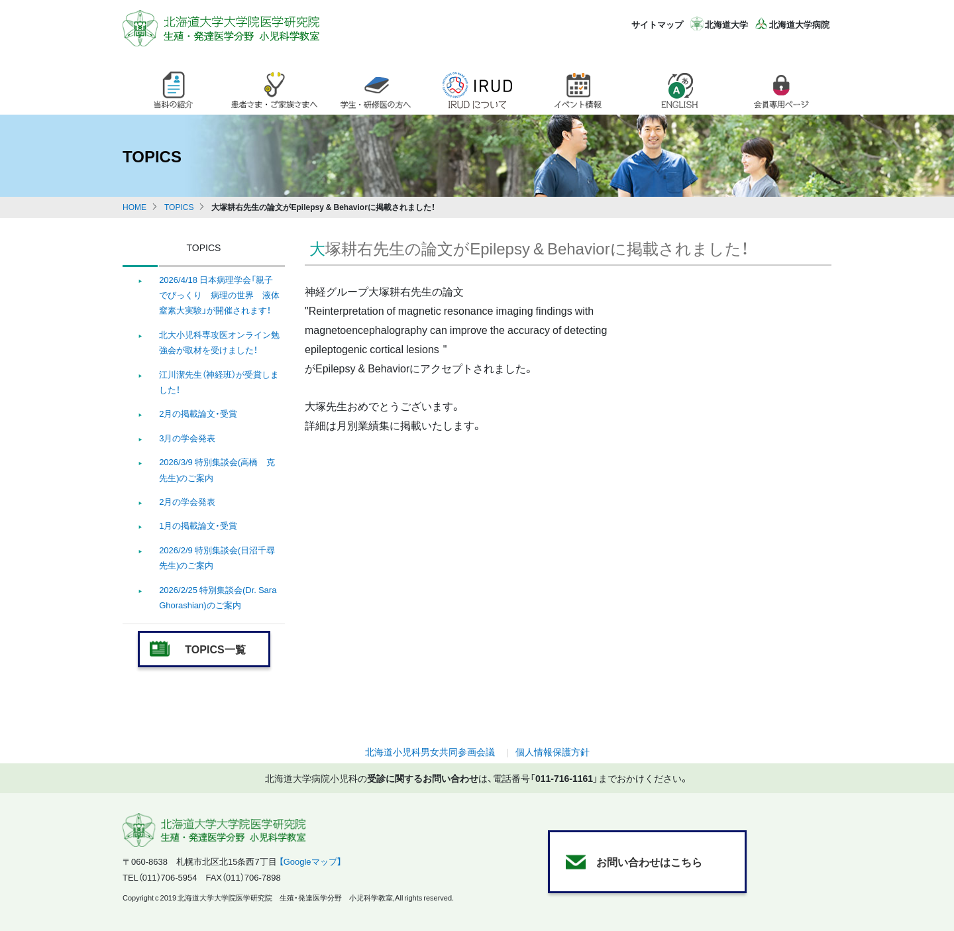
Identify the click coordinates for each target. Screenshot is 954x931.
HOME (134, 207)
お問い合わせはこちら (649, 861)
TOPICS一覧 (215, 649)
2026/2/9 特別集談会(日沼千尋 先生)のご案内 (217, 557)
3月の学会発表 (187, 437)
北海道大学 (726, 24)
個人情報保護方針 (552, 751)
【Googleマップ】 (310, 861)
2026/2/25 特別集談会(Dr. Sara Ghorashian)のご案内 (217, 597)
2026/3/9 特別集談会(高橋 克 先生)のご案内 (217, 469)
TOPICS (178, 207)
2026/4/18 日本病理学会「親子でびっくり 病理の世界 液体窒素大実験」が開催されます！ (219, 295)
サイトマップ (657, 24)
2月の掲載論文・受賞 (198, 413)
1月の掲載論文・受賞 (198, 525)
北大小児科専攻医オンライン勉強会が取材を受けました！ (219, 342)
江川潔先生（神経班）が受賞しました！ (219, 382)
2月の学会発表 (187, 501)
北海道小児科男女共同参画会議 (430, 751)
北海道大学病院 (799, 24)
